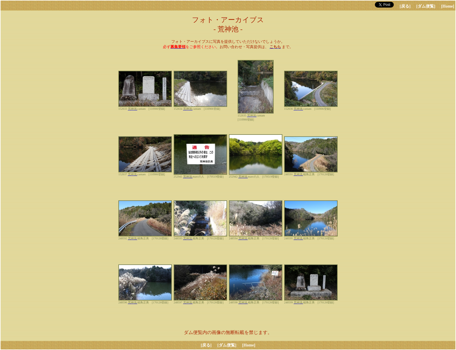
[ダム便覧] (425, 6)
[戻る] (405, 6)
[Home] (447, 6)
